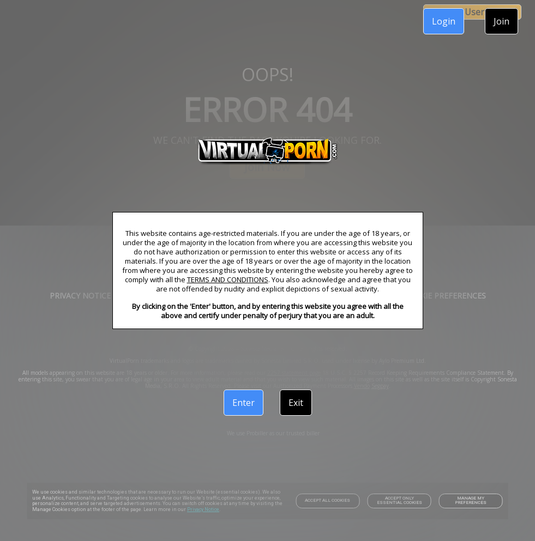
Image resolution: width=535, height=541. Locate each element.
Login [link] (443, 21)
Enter (243, 403)
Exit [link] (295, 403)
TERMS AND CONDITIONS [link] (227, 279)
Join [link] (501, 21)
